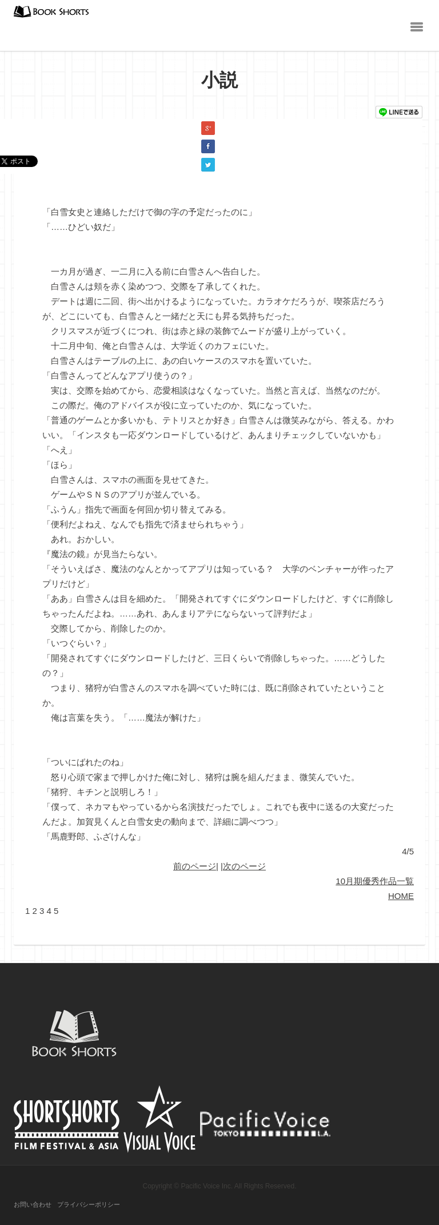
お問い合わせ (32, 1204)
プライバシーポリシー (88, 1204)
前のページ (194, 866)
